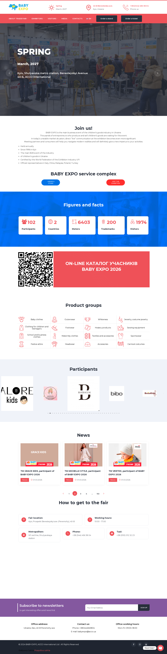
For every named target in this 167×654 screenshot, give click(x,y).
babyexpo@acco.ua (87, 631)
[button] (52, 413)
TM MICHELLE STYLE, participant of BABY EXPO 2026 (83, 473)
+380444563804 (87, 628)
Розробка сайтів (42, 650)
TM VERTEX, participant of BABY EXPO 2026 (127, 473)
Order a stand (50, 182)
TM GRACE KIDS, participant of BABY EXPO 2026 (37, 473)
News (24, 480)
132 (98, 494)
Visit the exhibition (115, 182)
